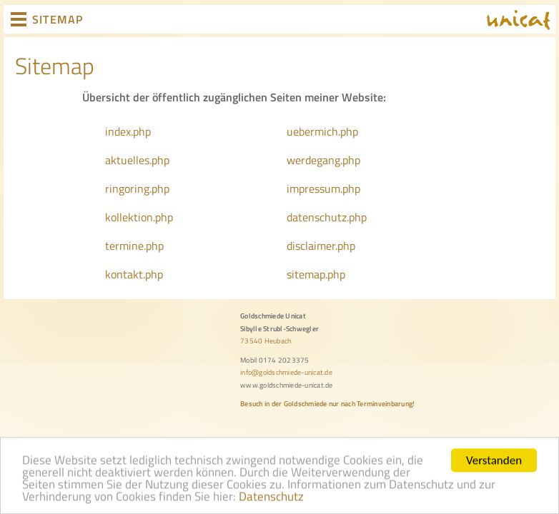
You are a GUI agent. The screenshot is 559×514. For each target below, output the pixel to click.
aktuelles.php (137, 159)
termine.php (134, 245)
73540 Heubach (265, 341)
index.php (128, 131)
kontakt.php (134, 274)
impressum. (314, 188)
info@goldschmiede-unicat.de (286, 372)
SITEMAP (57, 19)
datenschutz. (318, 217)
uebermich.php (322, 131)
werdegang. (314, 159)
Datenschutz (271, 500)
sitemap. (307, 274)
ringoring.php (137, 188)
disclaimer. (312, 245)
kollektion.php (139, 217)
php (351, 159)
